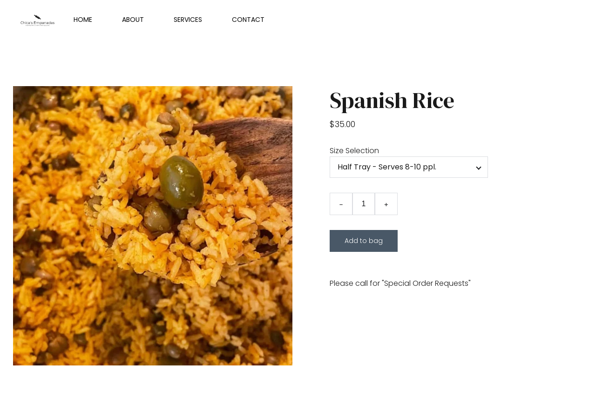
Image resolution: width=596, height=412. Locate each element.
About (133, 19)
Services (188, 19)
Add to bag (364, 240)
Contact (248, 19)
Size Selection (354, 150)
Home (83, 19)
